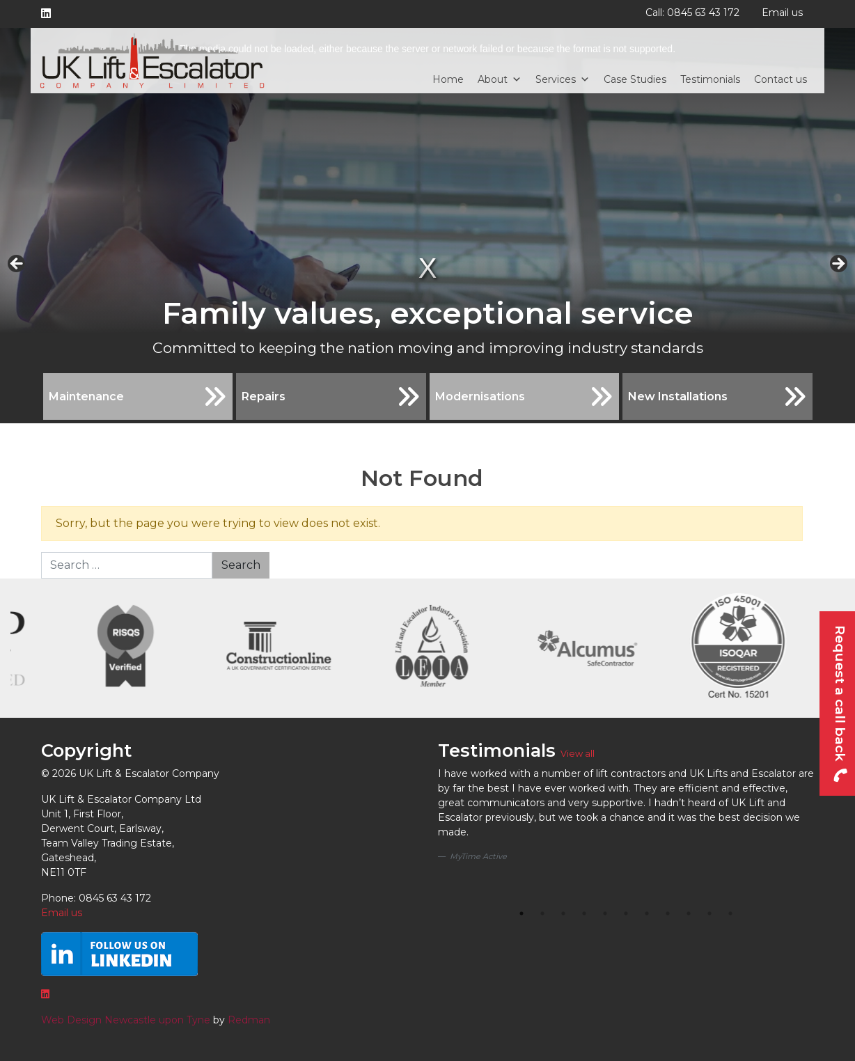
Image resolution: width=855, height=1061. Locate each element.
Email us (782, 12)
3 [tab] (563, 913)
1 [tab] (521, 913)
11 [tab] (730, 913)
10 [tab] (709, 913)
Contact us (780, 79)
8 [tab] (668, 913)
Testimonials (710, 79)
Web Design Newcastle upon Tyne (125, 1020)
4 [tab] (584, 913)
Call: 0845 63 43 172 (692, 12)
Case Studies (635, 79)
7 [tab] (647, 913)
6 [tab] (626, 913)
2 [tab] (542, 913)
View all (577, 753)
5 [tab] (605, 913)
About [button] (499, 79)
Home (448, 79)
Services (562, 79)
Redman (249, 1020)
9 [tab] (689, 913)
